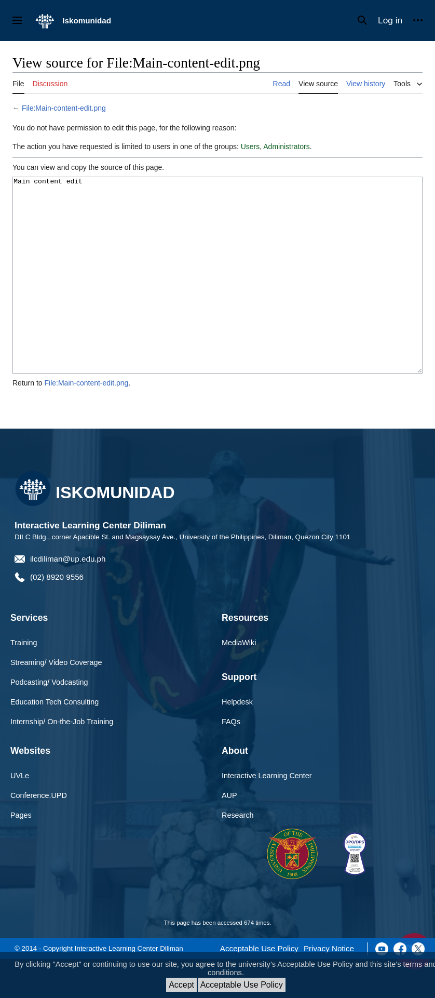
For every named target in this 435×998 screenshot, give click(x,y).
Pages (21, 854)
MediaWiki (239, 681)
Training (23, 681)
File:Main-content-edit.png (64, 108)
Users (250, 146)
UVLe (19, 814)
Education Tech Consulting (54, 741)
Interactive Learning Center (267, 814)
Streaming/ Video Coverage (56, 701)
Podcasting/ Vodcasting (49, 721)
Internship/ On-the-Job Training (61, 760)
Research (238, 854)
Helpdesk (237, 741)
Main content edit (217, 295)
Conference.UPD (38, 834)
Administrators (286, 146)
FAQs (231, 760)
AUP (229, 834)
